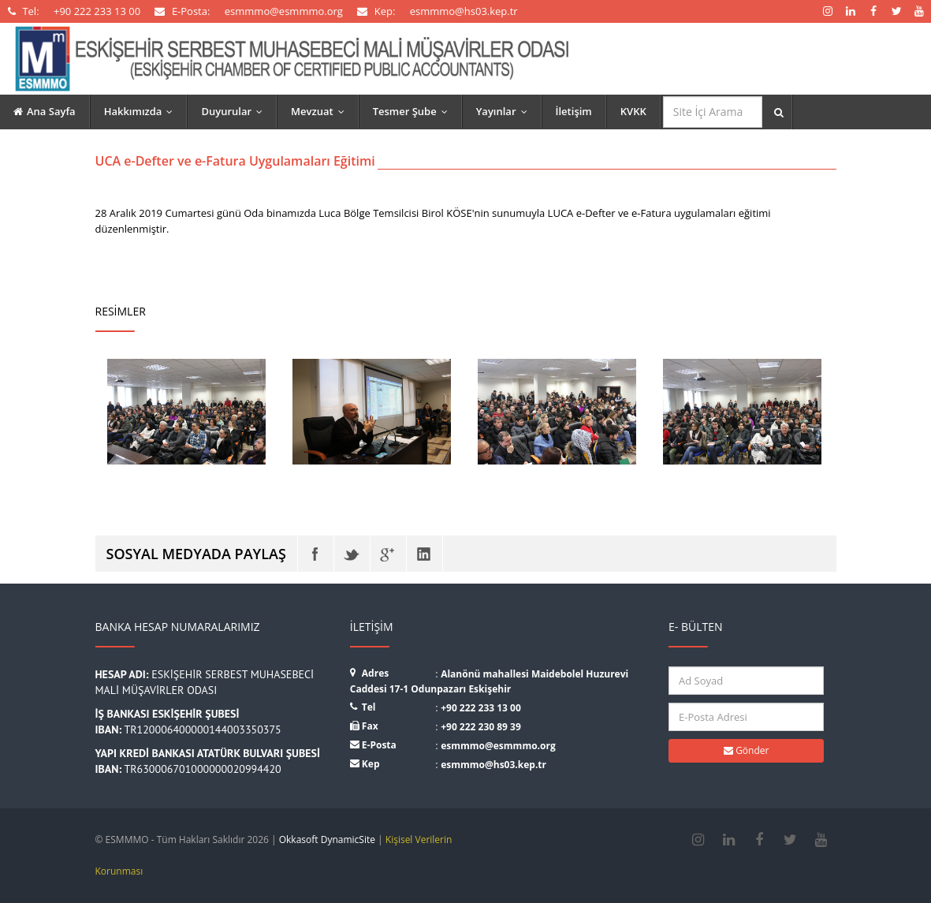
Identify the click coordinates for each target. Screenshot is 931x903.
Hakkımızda (142, 111)
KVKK (633, 111)
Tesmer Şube (414, 111)
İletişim (574, 111)
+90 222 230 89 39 (481, 726)
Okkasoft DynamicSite (327, 839)
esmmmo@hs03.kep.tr (493, 764)
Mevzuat (321, 111)
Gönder (746, 750)
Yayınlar (505, 111)
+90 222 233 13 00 (481, 708)
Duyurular (235, 111)
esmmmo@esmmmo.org (498, 745)
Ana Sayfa (44, 111)
